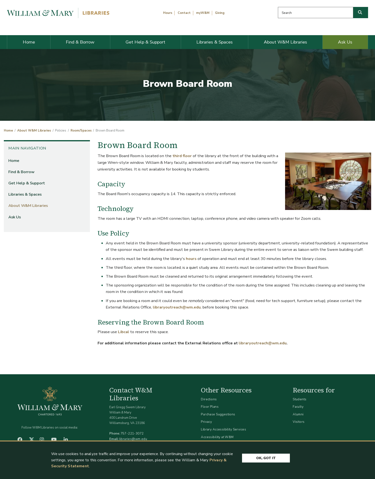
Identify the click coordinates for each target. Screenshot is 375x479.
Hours (167, 13)
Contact (184, 13)
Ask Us (345, 42)
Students (299, 399)
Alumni (298, 414)
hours (192, 258)
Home (29, 42)
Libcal (123, 332)
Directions (209, 399)
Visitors (298, 421)
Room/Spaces (81, 130)
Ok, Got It (266, 458)
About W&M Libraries (285, 42)
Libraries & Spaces (214, 42)
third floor (181, 156)
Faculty (298, 406)
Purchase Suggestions (218, 414)
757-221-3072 (132, 433)
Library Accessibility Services (223, 429)
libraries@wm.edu (133, 439)
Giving (220, 13)
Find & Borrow (80, 42)
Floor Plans (210, 406)
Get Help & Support (145, 42)
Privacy (206, 421)
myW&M (203, 13)
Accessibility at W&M (217, 437)
